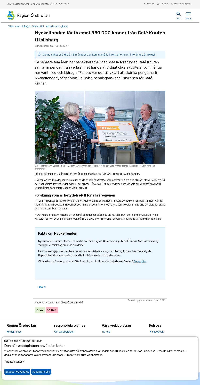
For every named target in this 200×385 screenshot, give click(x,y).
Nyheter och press (181, 4)
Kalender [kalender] (163, 4)
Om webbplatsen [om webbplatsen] (64, 331)
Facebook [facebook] (156, 331)
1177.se (106, 331)
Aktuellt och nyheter (57, 26)
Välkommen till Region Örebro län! (26, 26)
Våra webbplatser (59, 4)
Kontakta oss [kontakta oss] (14, 331)
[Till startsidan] (28, 15)
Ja (39, 310)
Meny (189, 15)
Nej (51, 310)
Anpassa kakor (15, 361)
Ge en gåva (140, 261)
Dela (40, 287)
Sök (179, 15)
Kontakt (149, 4)
